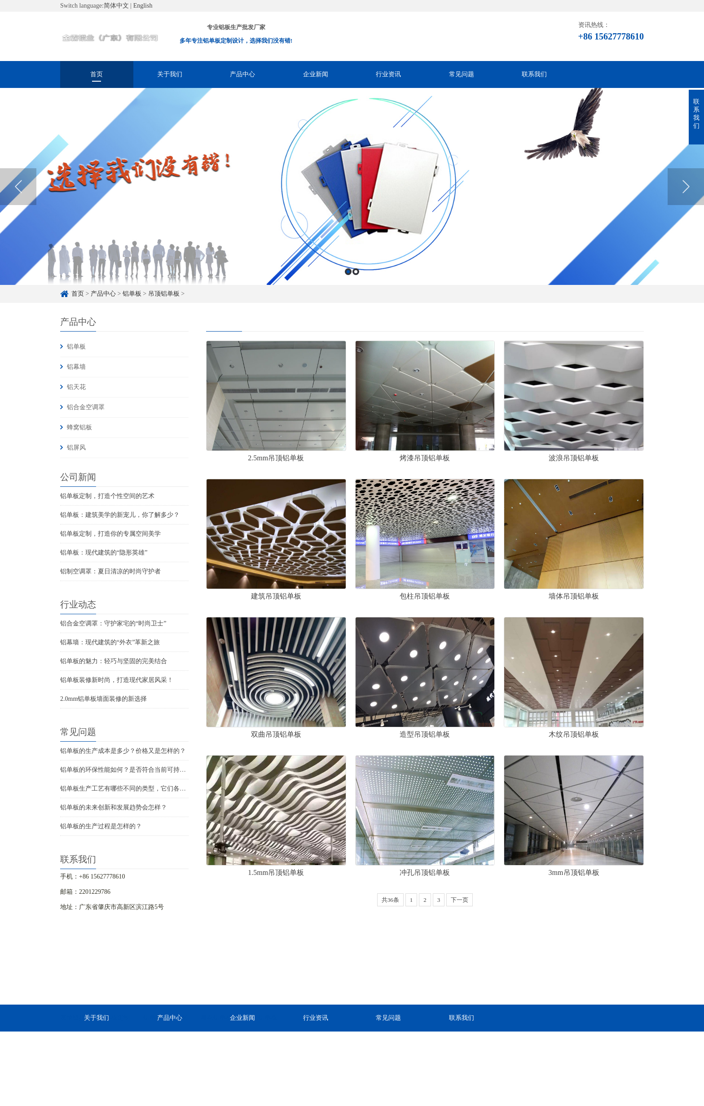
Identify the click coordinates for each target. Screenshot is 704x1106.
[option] (352, 186)
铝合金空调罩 (86, 407)
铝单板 (132, 293)
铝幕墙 (76, 366)
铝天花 (76, 387)
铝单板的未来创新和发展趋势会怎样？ (113, 807)
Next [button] (686, 186)
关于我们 (169, 74)
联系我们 (534, 74)
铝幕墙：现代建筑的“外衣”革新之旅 (110, 642)
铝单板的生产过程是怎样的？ (101, 826)
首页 (96, 74)
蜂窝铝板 (79, 427)
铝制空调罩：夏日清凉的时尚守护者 (110, 571)
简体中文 (116, 5)
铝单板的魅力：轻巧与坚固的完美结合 (113, 661)
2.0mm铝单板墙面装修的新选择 (103, 698)
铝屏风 (76, 447)
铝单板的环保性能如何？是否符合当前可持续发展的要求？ (142, 769)
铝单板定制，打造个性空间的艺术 (107, 496)
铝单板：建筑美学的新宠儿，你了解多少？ (120, 514)
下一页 (459, 899)
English (143, 5)
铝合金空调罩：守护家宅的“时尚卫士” (113, 623)
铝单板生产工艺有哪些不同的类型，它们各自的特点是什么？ (145, 788)
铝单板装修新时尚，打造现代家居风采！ (116, 680)
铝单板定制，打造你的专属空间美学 (110, 533)
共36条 (390, 899)
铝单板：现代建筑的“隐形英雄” (103, 552)
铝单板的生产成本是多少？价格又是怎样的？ (123, 751)
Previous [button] (18, 186)
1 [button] (348, 271)
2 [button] (355, 271)
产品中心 (242, 74)
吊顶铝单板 (164, 293)
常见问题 (461, 74)
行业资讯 (388, 74)
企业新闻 (315, 74)
